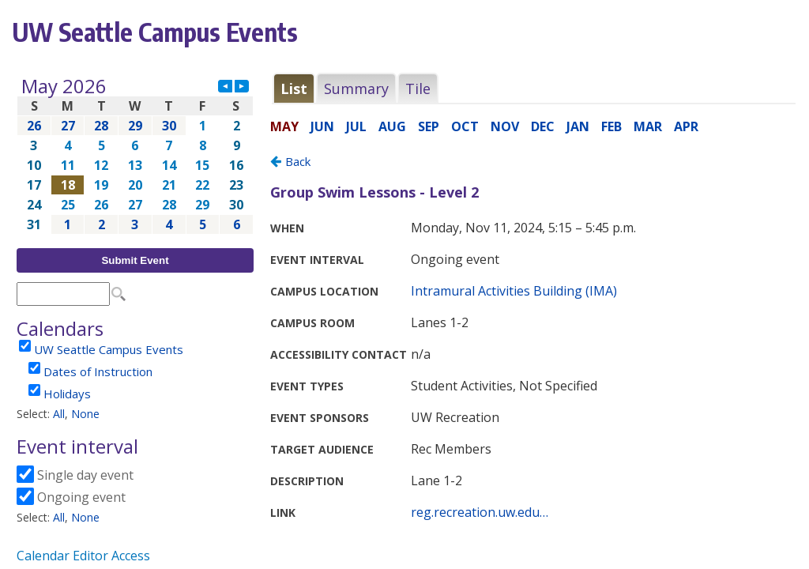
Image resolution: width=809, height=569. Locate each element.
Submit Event (134, 260)
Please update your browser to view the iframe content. (135, 155)
